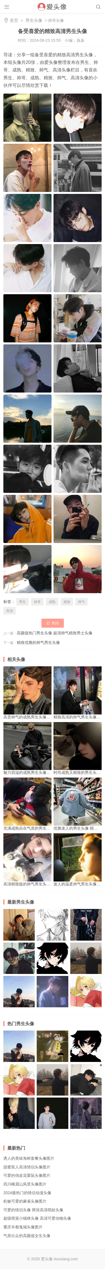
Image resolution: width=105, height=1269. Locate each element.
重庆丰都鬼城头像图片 (23, 1227)
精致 (67, 602)
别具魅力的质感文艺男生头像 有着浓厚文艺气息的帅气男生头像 (86, 958)
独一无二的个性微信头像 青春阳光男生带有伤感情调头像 (52, 991)
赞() (52, 623)
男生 (22, 602)
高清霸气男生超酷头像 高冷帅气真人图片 (19, 924)
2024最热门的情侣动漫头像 (27, 1193)
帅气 (81, 602)
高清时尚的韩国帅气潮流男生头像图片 (19, 991)
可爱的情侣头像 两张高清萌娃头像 (33, 1210)
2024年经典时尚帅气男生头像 (52, 1113)
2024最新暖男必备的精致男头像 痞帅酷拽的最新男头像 (19, 958)
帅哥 (37, 602)
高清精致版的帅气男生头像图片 (30, 859)
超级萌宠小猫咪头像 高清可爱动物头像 (37, 1218)
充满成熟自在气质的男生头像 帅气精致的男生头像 (47, 804)
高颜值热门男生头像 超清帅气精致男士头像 (54, 633)
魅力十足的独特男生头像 (19, 1113)
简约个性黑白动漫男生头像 (52, 924)
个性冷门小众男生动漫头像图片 (52, 958)
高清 (9, 611)
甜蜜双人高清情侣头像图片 (26, 1167)
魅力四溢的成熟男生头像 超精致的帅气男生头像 (45, 748)
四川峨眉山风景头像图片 (24, 1184)
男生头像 (33, 20)
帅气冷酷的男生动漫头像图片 (86, 1113)
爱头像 (47, 1259)
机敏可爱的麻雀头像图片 (24, 1201)
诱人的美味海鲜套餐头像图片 (28, 1158)
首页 (14, 20)
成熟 (52, 602)
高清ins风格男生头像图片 (52, 1046)
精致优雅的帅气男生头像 (38, 642)
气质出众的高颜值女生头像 (26, 1235)
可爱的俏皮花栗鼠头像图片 (26, 1175)
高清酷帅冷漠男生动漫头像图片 (86, 991)
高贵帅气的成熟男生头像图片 (28, 692)
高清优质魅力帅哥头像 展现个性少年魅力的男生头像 (86, 1080)
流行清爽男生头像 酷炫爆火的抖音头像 (86, 924)
